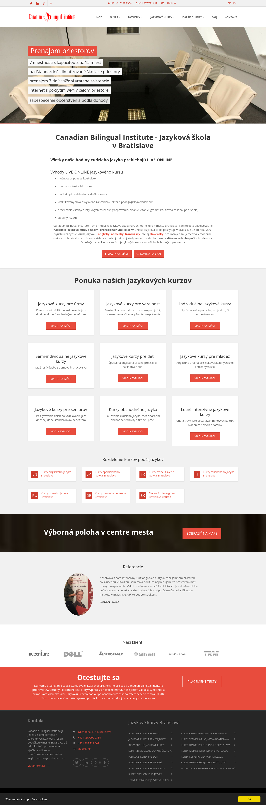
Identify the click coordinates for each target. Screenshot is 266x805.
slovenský (156, 234)
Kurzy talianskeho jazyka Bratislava (218, 475)
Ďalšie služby (192, 17)
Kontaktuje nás (149, 253)
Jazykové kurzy (161, 17)
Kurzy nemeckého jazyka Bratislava (111, 496)
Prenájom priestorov (62, 50)
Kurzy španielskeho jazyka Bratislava (107, 475)
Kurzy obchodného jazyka (145, 774)
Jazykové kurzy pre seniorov (146, 768)
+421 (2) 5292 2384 (120, 3)
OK (249, 799)
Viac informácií (117, 253)
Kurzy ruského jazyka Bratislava (54, 496)
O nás (114, 17)
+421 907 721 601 (147, 3)
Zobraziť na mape (202, 533)
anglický (104, 234)
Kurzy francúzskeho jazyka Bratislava (161, 475)
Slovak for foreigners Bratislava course (162, 496)
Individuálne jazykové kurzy (146, 745)
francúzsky (132, 234)
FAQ (214, 17)
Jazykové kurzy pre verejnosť (147, 739)
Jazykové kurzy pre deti (143, 756)
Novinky (134, 17)
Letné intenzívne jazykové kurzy (148, 780)
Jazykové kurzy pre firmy (144, 733)
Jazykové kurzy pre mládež (145, 762)
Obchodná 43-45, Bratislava (94, 732)
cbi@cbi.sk (170, 3)
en (234, 3)
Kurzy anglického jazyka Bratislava (56, 475)
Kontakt (231, 17)
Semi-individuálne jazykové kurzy (149, 750)
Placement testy (201, 681)
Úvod (98, 17)
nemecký (117, 234)
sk (229, 3)
